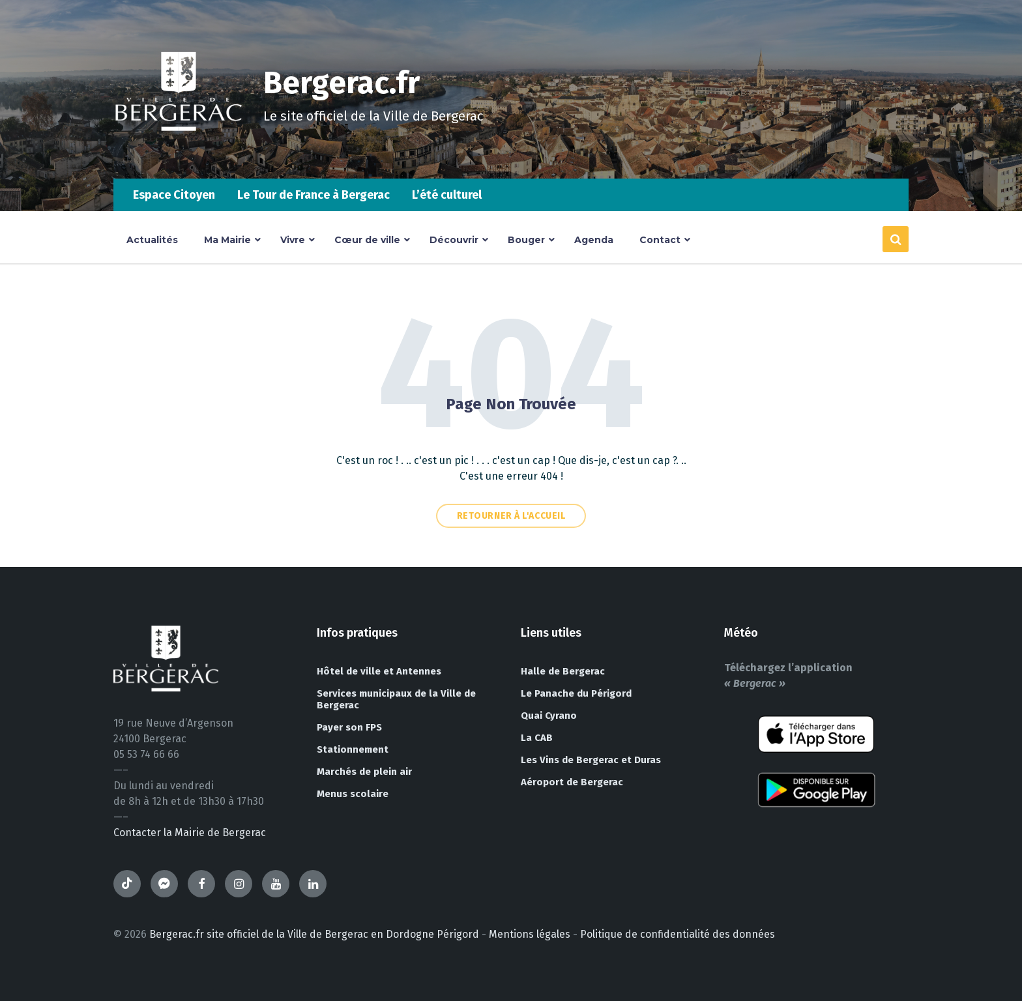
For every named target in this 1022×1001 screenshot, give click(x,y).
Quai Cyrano (549, 715)
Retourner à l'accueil (511, 515)
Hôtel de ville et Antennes (379, 671)
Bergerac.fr (342, 83)
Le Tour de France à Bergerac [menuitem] (313, 195)
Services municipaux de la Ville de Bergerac (396, 699)
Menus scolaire (352, 794)
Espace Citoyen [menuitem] (174, 195)
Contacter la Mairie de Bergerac (189, 832)
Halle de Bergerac (563, 671)
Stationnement (352, 749)
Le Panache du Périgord (576, 693)
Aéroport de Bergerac (572, 782)
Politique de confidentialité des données (677, 934)
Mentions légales (529, 934)
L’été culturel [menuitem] (447, 195)
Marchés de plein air (364, 771)
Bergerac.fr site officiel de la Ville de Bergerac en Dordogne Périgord (314, 934)
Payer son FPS (349, 727)
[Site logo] (178, 153)
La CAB (537, 738)
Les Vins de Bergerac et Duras (591, 760)
